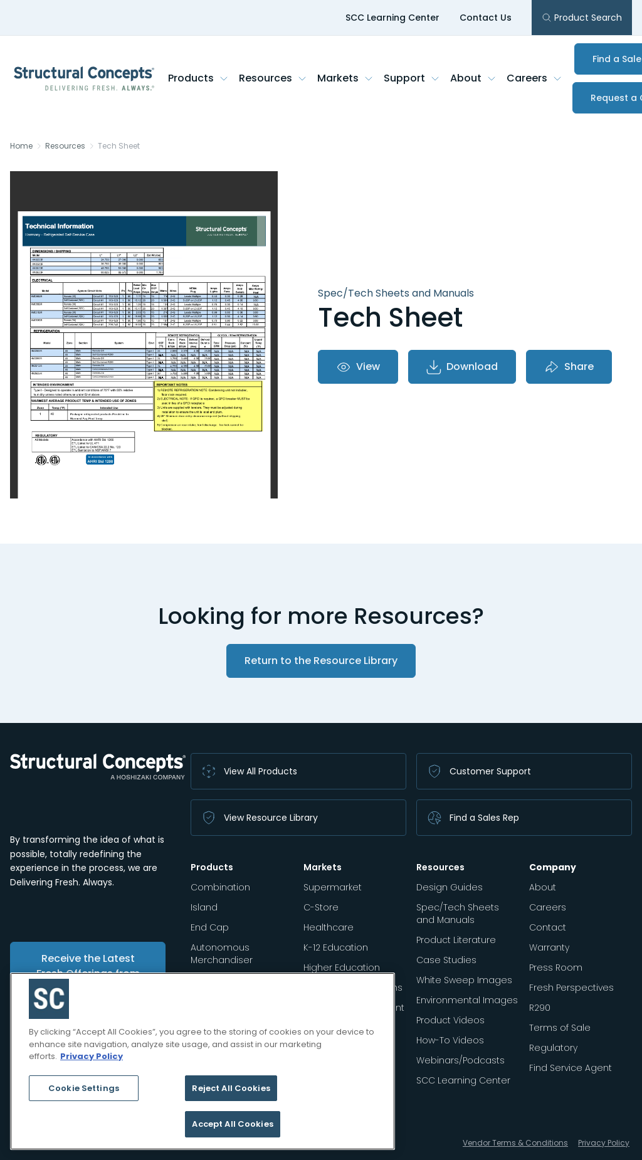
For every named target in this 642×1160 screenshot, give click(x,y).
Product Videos (450, 1020)
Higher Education (341, 967)
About (473, 78)
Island (204, 907)
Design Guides (449, 887)
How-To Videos (450, 1040)
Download (462, 366)
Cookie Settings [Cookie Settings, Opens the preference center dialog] (83, 1088)
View (358, 366)
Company (552, 867)
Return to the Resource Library (321, 660)
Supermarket (332, 887)
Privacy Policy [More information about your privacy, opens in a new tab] (91, 1056)
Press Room (555, 967)
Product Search (582, 17)
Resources (273, 78)
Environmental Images (467, 1000)
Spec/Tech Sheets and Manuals (457, 913)
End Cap (210, 927)
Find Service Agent (570, 1068)
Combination (220, 887)
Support (412, 78)
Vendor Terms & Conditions (515, 1142)
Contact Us (486, 17)
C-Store (321, 907)
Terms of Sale (560, 1027)
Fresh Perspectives (571, 987)
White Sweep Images (464, 980)
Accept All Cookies (232, 1124)
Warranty (549, 947)
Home (21, 146)
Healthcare (328, 927)
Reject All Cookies (231, 1088)
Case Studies (446, 960)
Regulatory (553, 1047)
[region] (202, 1061)
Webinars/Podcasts (460, 1060)
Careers (534, 78)
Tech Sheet (119, 146)
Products (198, 78)
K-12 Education (335, 947)
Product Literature (456, 940)
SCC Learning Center (392, 17)
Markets (345, 78)
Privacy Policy (603, 1142)
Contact (547, 927)
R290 (539, 1007)
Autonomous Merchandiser (222, 953)
